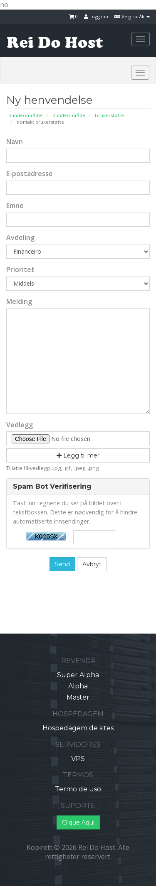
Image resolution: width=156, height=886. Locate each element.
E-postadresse (29, 173)
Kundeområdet (25, 115)
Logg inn (96, 16)
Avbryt (92, 564)
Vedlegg (19, 424)
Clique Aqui (78, 822)
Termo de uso (78, 789)
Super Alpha (78, 675)
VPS (78, 759)
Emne (15, 205)
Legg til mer (78, 455)
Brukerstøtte (109, 115)
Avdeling (20, 237)
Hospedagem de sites (78, 728)
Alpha (78, 686)
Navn (14, 141)
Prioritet (20, 269)
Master (78, 697)
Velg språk (132, 16)
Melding (19, 301)
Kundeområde (68, 115)
